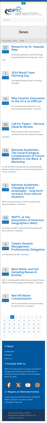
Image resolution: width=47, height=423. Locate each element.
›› (4, 336)
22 (24, 324)
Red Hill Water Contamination (21, 297)
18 (4, 324)
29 (19, 328)
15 (29, 321)
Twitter (18, 385)
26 (4, 328)
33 (38, 328)
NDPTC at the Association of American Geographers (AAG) (27, 220)
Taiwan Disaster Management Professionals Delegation (28, 246)
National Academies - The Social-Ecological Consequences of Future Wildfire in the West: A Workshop (27, 156)
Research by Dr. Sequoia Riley (27, 48)
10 (4, 321)
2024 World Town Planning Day (23, 74)
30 (24, 328)
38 (24, 332)
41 (38, 332)
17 (38, 321)
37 (19, 332)
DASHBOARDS (10, 352)
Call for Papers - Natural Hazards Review (27, 125)
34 (4, 332)
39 (29, 332)
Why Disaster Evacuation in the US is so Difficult (28, 99)
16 (34, 321)
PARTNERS (8, 355)
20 (14, 324)
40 (34, 332)
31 (29, 328)
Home (15, 41)
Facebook (9, 385)
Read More (15, 83)
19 (9, 324)
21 (19, 324)
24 (34, 324)
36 (14, 332)
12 (14, 321)
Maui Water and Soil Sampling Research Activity (24, 272)
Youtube (27, 385)
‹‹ (4, 317)
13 (19, 321)
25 (38, 324)
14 (24, 321)
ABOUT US (8, 359)
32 (34, 328)
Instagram (37, 385)
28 (14, 328)
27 (9, 328)
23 (29, 324)
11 (9, 321)
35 (9, 332)
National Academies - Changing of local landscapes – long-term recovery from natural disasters (27, 190)
